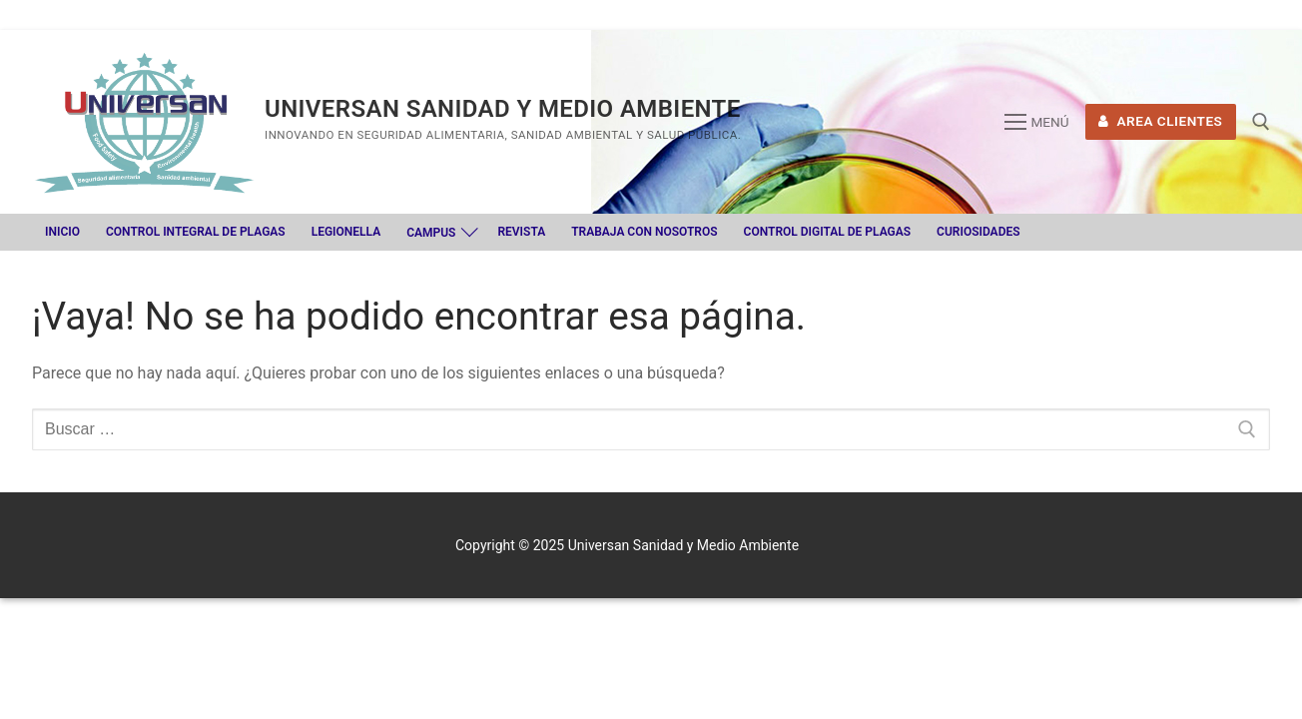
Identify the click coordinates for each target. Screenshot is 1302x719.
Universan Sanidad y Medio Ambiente (503, 109)
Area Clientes (1160, 121)
